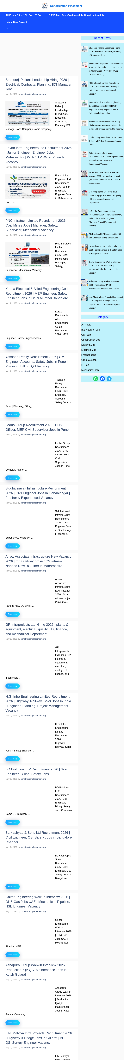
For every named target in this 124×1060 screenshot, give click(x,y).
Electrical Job (88, 349)
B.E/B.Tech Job (57, 15)
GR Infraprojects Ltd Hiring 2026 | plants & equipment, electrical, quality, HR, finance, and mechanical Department (36, 629)
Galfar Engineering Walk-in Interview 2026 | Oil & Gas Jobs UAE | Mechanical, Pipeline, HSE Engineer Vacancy (37, 901)
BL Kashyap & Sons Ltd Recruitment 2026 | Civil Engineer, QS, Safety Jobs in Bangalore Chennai (38, 837)
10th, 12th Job (25, 15)
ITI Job (40, 15)
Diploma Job (88, 344)
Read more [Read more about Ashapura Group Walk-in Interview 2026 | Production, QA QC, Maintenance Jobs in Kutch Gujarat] (12, 1023)
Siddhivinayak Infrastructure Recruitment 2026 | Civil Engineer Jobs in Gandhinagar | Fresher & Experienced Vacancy (37, 493)
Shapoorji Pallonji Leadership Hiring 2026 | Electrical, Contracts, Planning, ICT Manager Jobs (38, 84)
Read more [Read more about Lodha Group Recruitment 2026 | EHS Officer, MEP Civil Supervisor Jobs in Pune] (12, 478)
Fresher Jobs (88, 355)
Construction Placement (66, 5)
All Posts (11, 15)
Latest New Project (16, 22)
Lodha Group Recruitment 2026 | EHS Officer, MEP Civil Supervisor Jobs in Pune (105, 141)
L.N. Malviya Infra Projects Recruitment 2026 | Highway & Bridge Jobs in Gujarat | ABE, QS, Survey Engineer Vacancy (38, 1037)
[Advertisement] (39, 55)
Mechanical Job (90, 370)
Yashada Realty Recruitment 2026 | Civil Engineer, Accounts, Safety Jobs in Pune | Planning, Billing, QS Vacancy (36, 361)
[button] (6, 29)
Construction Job (94, 15)
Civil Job (86, 334)
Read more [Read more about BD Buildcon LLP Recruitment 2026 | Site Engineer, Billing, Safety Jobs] (12, 822)
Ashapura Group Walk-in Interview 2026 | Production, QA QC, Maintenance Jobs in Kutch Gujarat (36, 969)
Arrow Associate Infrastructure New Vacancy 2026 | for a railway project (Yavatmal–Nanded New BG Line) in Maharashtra (38, 561)
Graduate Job (75, 15)
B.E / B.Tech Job (90, 329)
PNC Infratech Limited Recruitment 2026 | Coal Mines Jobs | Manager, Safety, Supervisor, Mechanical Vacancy (36, 225)
